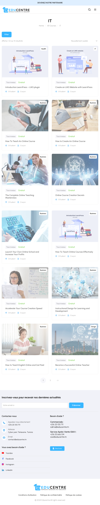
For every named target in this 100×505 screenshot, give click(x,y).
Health (43, 49)
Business (43, 103)
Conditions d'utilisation (27, 495)
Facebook (10, 459)
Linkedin (9, 470)
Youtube (9, 453)
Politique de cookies (74, 495)
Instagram (10, 464)
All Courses (51, 26)
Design (93, 327)
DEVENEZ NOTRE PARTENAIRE (50, 3)
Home (41, 26)
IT (95, 49)
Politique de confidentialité (51, 495)
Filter (6, 34)
